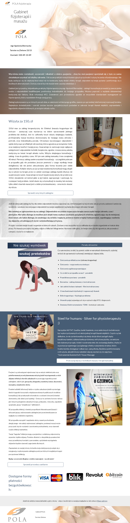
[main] (21, 16)
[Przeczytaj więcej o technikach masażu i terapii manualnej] (89, 361)
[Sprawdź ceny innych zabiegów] (40, 193)
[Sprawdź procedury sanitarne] (35, 464)
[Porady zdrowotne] (89, 245)
